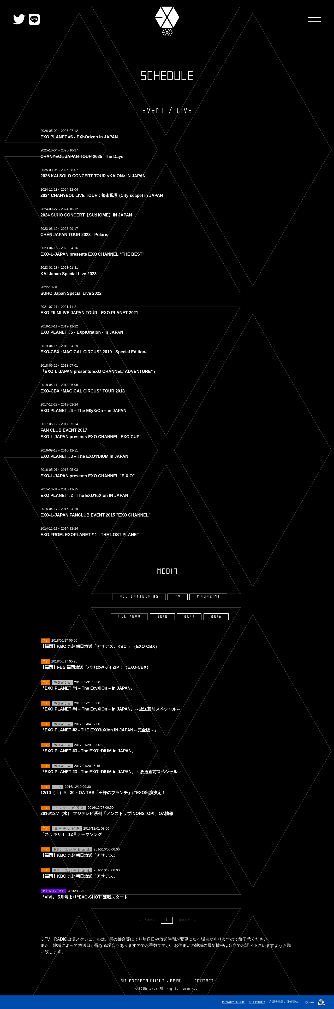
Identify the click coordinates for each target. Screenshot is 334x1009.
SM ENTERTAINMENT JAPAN (151, 981)
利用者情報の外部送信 (283, 1001)
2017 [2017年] (189, 616)
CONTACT (204, 981)
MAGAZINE (208, 597)
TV (178, 597)
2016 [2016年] (216, 616)
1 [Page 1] (167, 920)
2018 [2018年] (163, 616)
